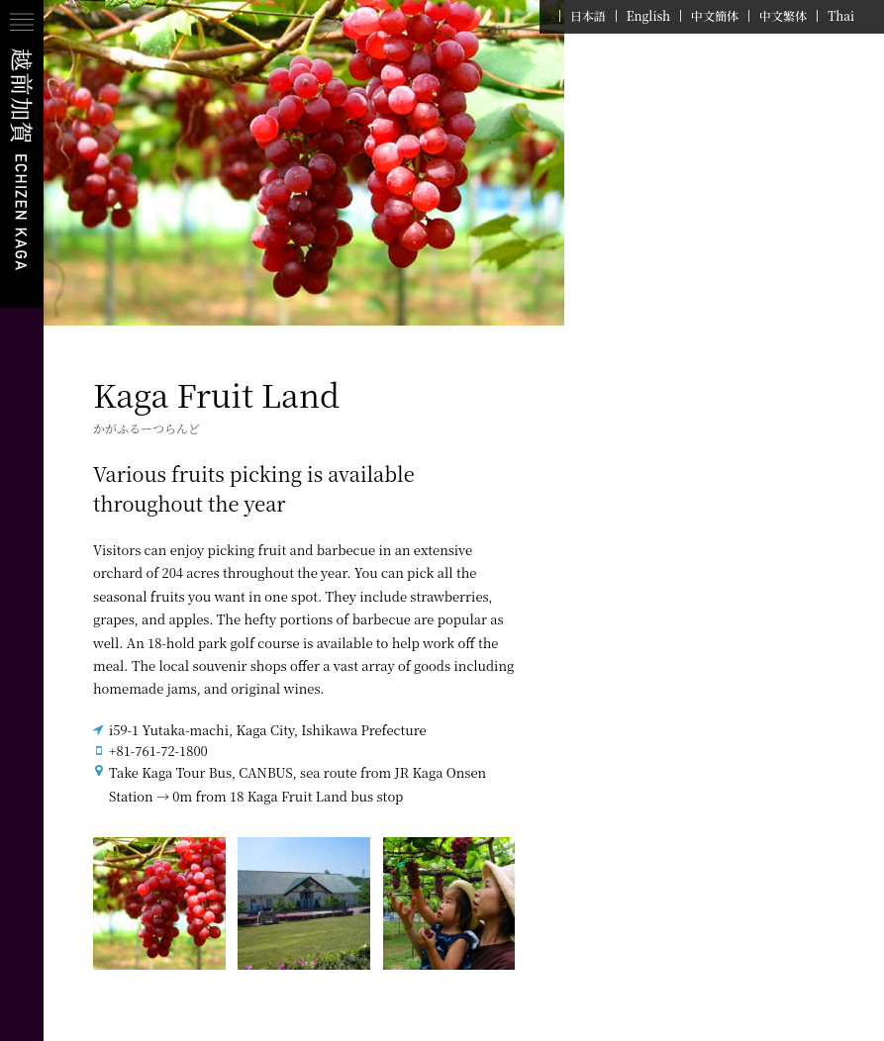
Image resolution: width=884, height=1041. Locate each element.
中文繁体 (783, 16)
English (648, 16)
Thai (841, 16)
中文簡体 (714, 16)
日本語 (588, 16)
